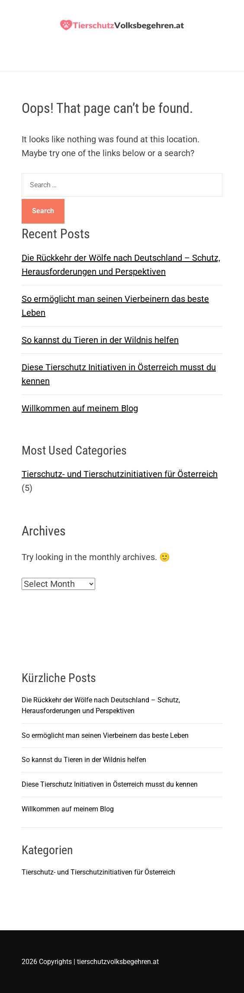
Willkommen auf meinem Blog (80, 408)
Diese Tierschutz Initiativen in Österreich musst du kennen (110, 784)
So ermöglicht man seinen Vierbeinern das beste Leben (105, 735)
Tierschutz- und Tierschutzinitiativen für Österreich (120, 474)
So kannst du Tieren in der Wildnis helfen (100, 340)
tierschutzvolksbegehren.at (118, 962)
